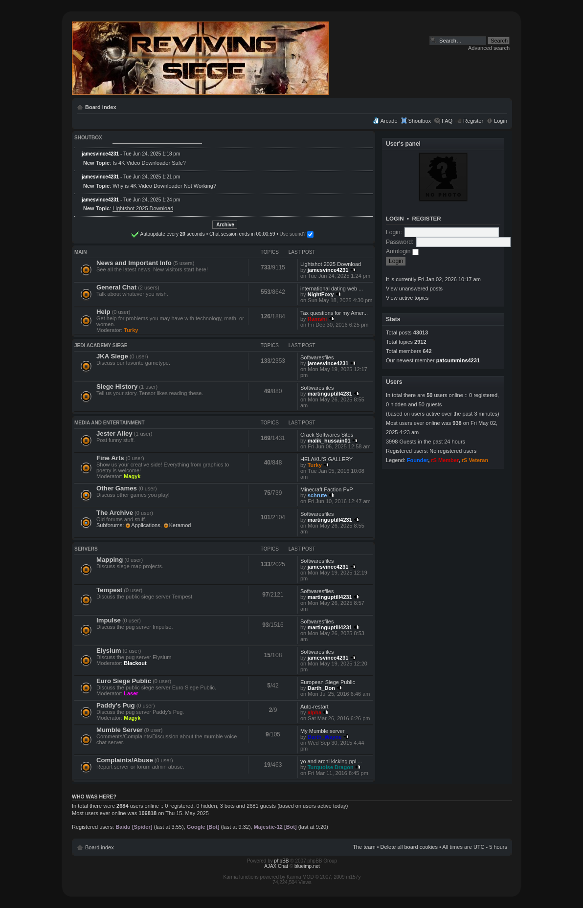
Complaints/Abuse (124, 760)
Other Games (116, 488)
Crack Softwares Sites (326, 435)
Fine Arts (110, 458)
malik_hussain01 (329, 440)
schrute (317, 495)
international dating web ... (331, 288)
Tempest (109, 590)
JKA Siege (112, 356)
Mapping (109, 559)
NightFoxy (321, 294)
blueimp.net (307, 866)
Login (500, 121)
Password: (399, 242)
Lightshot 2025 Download (142, 208)
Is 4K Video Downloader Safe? (149, 163)
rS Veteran (475, 460)
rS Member (444, 460)
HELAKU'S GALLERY (326, 459)
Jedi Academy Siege (100, 345)
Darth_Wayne (325, 737)
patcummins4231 (458, 360)
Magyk (132, 476)
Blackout (135, 663)
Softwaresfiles (317, 357)
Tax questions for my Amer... (334, 313)
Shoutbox (419, 121)
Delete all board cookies (409, 847)
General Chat (116, 287)
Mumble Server (119, 729)
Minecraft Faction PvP (326, 489)
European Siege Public (327, 682)
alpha (315, 712)
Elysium (108, 650)
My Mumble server (322, 731)
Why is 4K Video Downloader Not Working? (164, 186)
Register (473, 121)
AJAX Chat (276, 866)
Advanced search (489, 48)
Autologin (402, 251)
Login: (394, 232)
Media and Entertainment (109, 422)
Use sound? (264, 234)
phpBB (281, 861)
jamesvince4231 (100, 153)
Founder (417, 460)
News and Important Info (134, 262)
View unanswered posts (414, 288)
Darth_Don (321, 688)
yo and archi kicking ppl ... (331, 761)
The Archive (114, 512)
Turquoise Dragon (331, 767)
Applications (145, 525)
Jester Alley (114, 433)
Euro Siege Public (123, 681)
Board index (100, 107)
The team (364, 847)
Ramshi (317, 319)
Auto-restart (314, 706)
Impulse (108, 620)
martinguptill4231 (330, 394)
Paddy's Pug (115, 705)
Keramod (180, 525)
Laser (131, 693)
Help (103, 311)
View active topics (407, 298)
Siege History (116, 386)
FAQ (447, 121)
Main (80, 252)
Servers (86, 549)
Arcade (389, 121)
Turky (131, 330)
